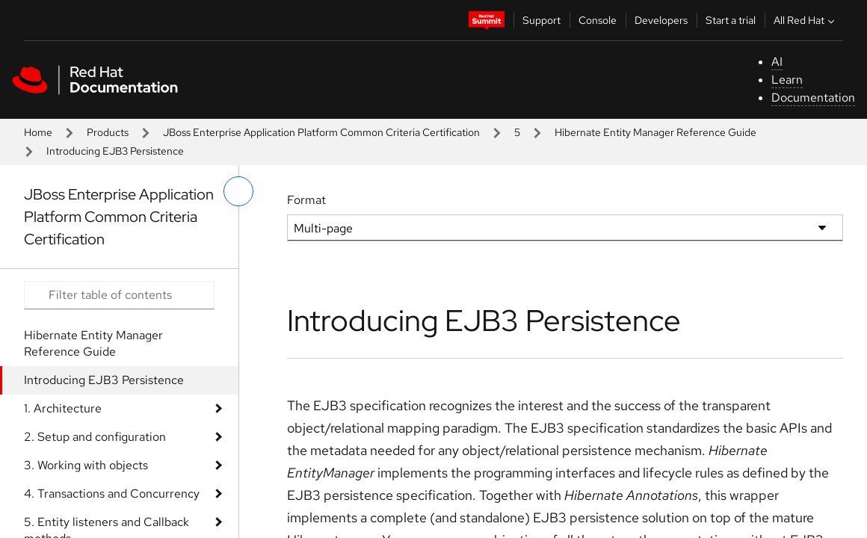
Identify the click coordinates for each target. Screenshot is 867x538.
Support (541, 20)
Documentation (813, 97)
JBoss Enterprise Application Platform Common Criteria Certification (321, 132)
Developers (661, 20)
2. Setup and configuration (95, 437)
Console (597, 20)
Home (38, 132)
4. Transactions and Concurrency (112, 493)
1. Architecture (63, 408)
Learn (787, 79)
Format (306, 200)
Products (108, 132)
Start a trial (731, 20)
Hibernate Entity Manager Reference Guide (655, 132)
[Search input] (119, 295)
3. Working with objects (86, 465)
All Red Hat (806, 20)
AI (777, 61)
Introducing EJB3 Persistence (104, 380)
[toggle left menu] (238, 191)
